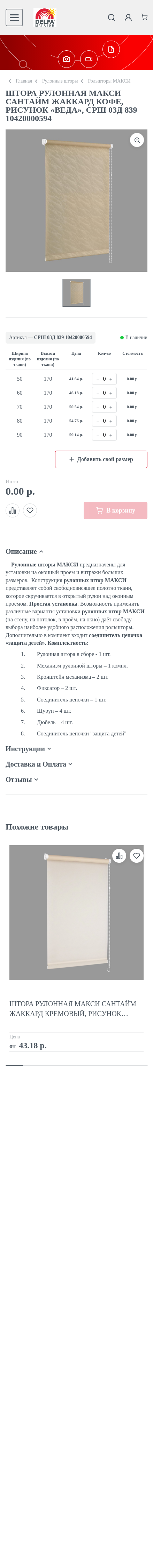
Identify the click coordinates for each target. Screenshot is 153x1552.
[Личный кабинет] (128, 17)
